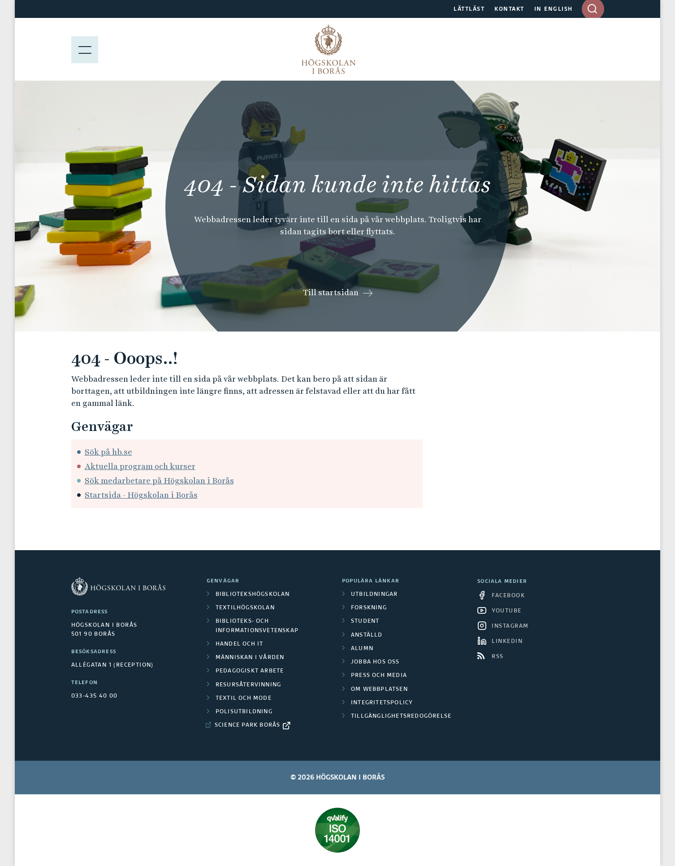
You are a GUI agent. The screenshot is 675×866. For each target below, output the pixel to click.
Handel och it (240, 644)
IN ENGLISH (553, 9)
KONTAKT (509, 9)
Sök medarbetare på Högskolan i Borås (159, 480)
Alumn (362, 649)
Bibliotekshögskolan (253, 594)
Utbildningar (374, 594)
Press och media (379, 675)
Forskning (369, 608)
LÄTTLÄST (469, 9)
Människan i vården (250, 658)
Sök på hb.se (108, 452)
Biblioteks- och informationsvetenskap (257, 625)
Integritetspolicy (382, 703)
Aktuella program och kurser (140, 466)
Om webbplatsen (379, 689)
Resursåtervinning (248, 685)
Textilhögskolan (245, 608)
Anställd (367, 635)
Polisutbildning (244, 712)
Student (365, 621)
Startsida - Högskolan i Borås (141, 495)
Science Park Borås (248, 725)
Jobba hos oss (375, 662)
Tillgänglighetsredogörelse (401, 716)
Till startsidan (331, 292)
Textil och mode (244, 698)
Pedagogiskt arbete (250, 671)
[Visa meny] (84, 49)
